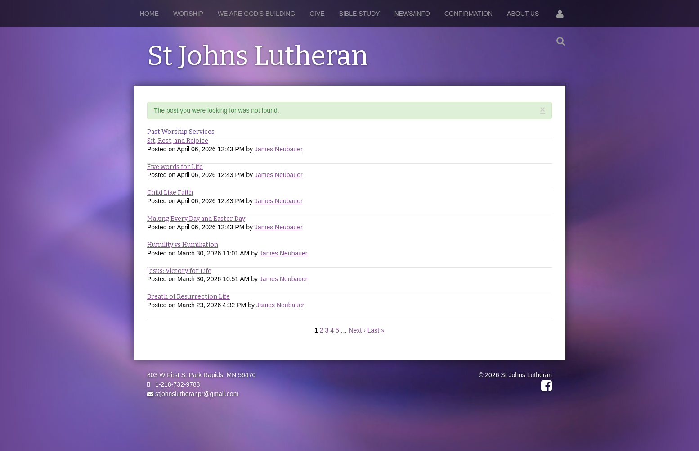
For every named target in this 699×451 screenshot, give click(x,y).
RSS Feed (543, 119)
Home (149, 13)
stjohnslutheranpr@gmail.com (192, 393)
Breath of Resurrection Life (188, 297)
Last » (376, 330)
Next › (357, 330)
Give (316, 13)
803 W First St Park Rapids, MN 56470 (201, 374)
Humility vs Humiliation (182, 245)
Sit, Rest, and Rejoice (177, 141)
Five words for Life (175, 167)
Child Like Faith (170, 192)
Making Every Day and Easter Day (196, 219)
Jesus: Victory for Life (179, 271)
